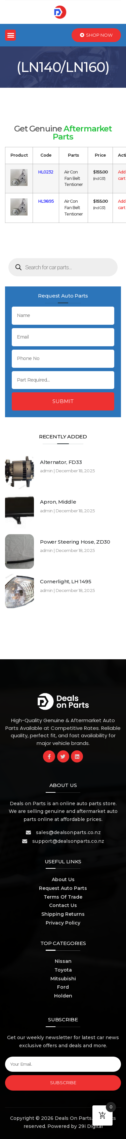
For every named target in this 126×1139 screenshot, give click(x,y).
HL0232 (45, 171)
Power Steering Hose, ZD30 (75, 542)
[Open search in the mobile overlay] (63, 267)
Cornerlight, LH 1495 (65, 581)
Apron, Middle (58, 502)
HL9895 (46, 201)
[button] (10, 35)
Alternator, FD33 (61, 462)
